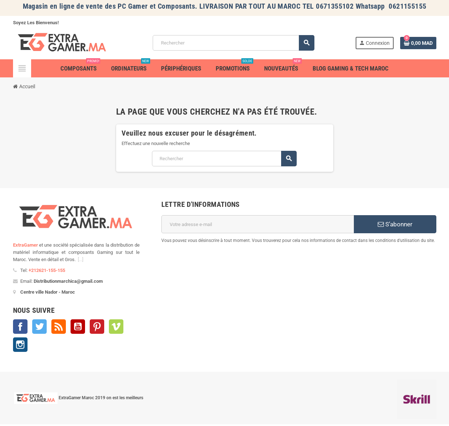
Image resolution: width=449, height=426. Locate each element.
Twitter (39, 326)
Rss (58, 326)
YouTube (78, 326)
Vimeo (116, 326)
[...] (80, 259)
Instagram (20, 344)
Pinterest (97, 326)
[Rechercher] (233, 43)
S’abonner (395, 224)
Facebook (20, 326)
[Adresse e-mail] (257, 224)
